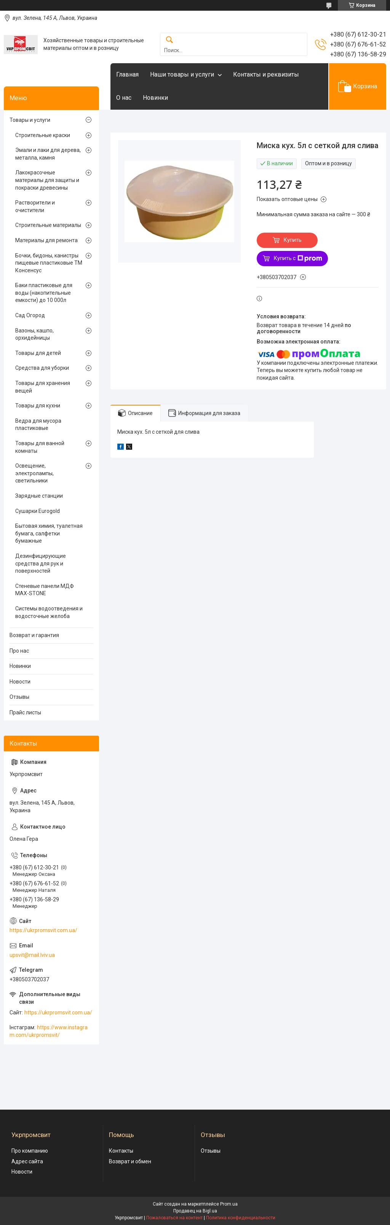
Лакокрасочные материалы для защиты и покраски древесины (47, 179)
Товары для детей (38, 353)
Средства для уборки (42, 368)
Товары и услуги (30, 120)
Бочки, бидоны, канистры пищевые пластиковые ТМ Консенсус (48, 262)
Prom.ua (229, 1204)
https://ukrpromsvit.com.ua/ (43, 930)
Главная (127, 74)
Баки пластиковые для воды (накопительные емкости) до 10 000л (43, 292)
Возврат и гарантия (34, 635)
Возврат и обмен (130, 1161)
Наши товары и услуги (182, 74)
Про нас (19, 651)
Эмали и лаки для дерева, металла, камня (48, 154)
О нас (123, 97)
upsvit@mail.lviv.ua (32, 955)
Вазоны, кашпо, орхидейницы (34, 334)
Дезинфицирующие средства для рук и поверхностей (40, 563)
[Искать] (169, 40)
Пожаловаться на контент (174, 1217)
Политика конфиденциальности (240, 1217)
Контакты (121, 1151)
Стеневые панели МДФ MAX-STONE (44, 590)
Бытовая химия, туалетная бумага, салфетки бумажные (49, 533)
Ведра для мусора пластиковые (38, 424)
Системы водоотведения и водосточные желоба (49, 612)
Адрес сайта (27, 1161)
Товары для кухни (37, 405)
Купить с (298, 258)
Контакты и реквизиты (266, 74)
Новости (20, 682)
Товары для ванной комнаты (39, 447)
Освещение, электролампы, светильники (34, 473)
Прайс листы (25, 712)
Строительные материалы (48, 225)
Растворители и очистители (35, 206)
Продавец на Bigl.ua (195, 1211)
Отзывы (19, 697)
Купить (293, 240)
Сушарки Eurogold (37, 511)
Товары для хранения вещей (42, 387)
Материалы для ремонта (46, 240)
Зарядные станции (39, 496)
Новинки (155, 97)
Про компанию (29, 1151)
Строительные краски (42, 135)
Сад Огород (30, 315)
